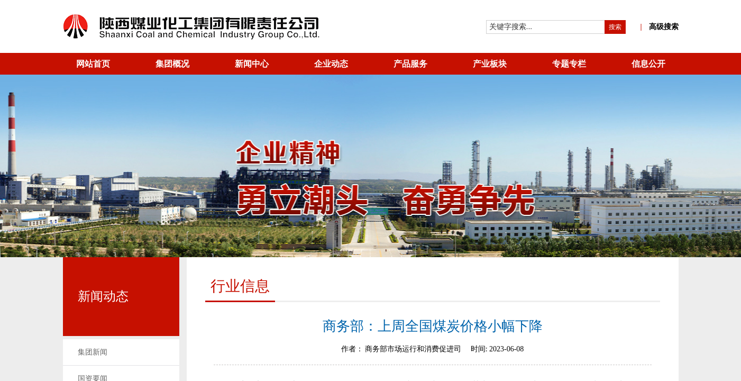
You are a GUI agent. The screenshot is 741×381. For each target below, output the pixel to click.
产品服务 (410, 63)
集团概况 (172, 63)
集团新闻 (92, 352)
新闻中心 (252, 63)
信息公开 (648, 63)
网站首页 (93, 63)
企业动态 (331, 63)
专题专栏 (569, 63)
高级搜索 (659, 27)
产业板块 (490, 63)
